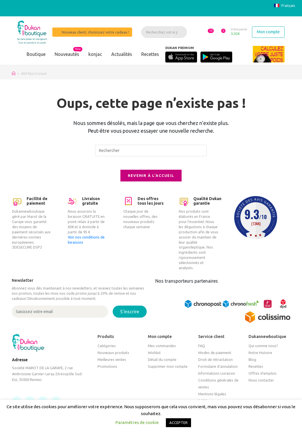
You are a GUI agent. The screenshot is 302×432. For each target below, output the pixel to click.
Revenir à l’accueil (151, 179)
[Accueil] (13, 73)
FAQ (201, 350)
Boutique (36, 54)
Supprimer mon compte (168, 371)
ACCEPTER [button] (178, 423)
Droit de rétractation (215, 364)
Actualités (121, 54)
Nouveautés (67, 54)
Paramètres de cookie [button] (137, 422)
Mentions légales (212, 398)
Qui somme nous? (263, 350)
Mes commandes (162, 350)
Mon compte (268, 32)
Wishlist (154, 357)
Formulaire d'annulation (218, 371)
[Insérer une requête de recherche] (151, 150)
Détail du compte (162, 364)
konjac (95, 54)
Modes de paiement (214, 357)
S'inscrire (129, 315)
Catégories (107, 350)
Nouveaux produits (113, 357)
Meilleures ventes (112, 364)
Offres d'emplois (263, 378)
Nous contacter (261, 384)
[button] (203, 31)
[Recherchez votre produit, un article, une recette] (160, 32)
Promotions (107, 371)
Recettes (150, 54)
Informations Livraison (216, 378)
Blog (252, 364)
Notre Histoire (260, 357)
